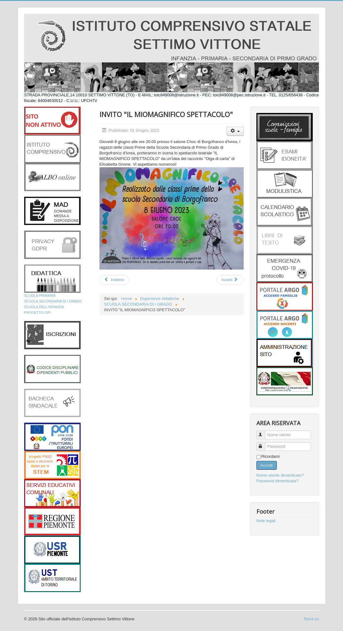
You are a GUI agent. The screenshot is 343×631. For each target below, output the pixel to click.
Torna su (311, 619)
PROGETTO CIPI (37, 312)
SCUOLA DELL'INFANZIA (44, 307)
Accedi (266, 465)
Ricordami (270, 456)
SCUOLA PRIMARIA (40, 295)
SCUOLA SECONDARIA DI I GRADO (53, 301)
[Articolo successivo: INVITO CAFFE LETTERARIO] (230, 280)
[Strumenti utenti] (235, 131)
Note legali (266, 520)
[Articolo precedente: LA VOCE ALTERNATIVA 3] (114, 280)
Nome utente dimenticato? (280, 475)
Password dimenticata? (277, 481)
